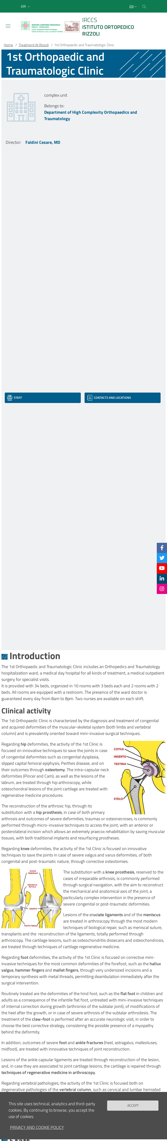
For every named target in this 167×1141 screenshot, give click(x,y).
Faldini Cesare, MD (42, 142)
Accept (132, 1107)
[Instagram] (162, 589)
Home (8, 45)
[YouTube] (162, 568)
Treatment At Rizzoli (34, 45)
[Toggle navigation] (8, 26)
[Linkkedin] (162, 578)
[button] (26, 6)
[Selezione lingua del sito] (133, 6)
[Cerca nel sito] (144, 6)
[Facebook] (162, 548)
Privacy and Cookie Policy (37, 1130)
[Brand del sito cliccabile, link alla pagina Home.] (83, 26)
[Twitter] (162, 558)
